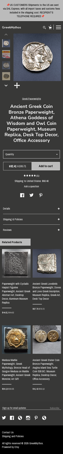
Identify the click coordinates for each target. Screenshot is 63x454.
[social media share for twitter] (31, 195)
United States (34, 181)
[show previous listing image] (6, 34)
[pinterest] (36, 418)
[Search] (44, 28)
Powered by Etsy (10, 447)
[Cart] (50, 28)
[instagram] (28, 418)
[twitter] (4, 418)
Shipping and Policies (13, 436)
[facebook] (12, 418)
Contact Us (8, 432)
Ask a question (31, 186)
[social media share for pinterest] (41, 195)
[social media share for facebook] (22, 195)
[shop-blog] (20, 418)
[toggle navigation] (58, 27)
